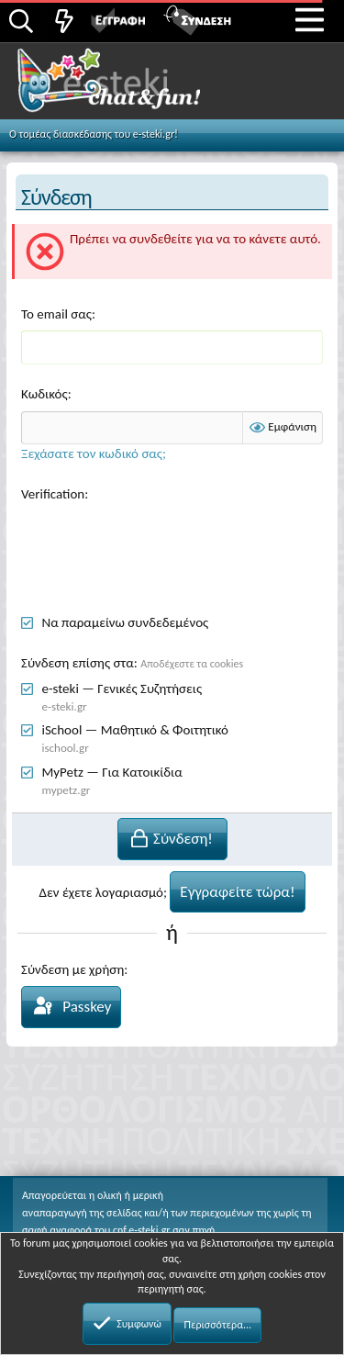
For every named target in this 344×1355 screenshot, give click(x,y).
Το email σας (56, 314)
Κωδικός (44, 394)
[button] (309, 19)
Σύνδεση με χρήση (72, 969)
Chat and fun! (129, 86)
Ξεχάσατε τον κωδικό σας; (93, 453)
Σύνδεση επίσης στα (77, 663)
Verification (52, 494)
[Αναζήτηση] (21, 22)
